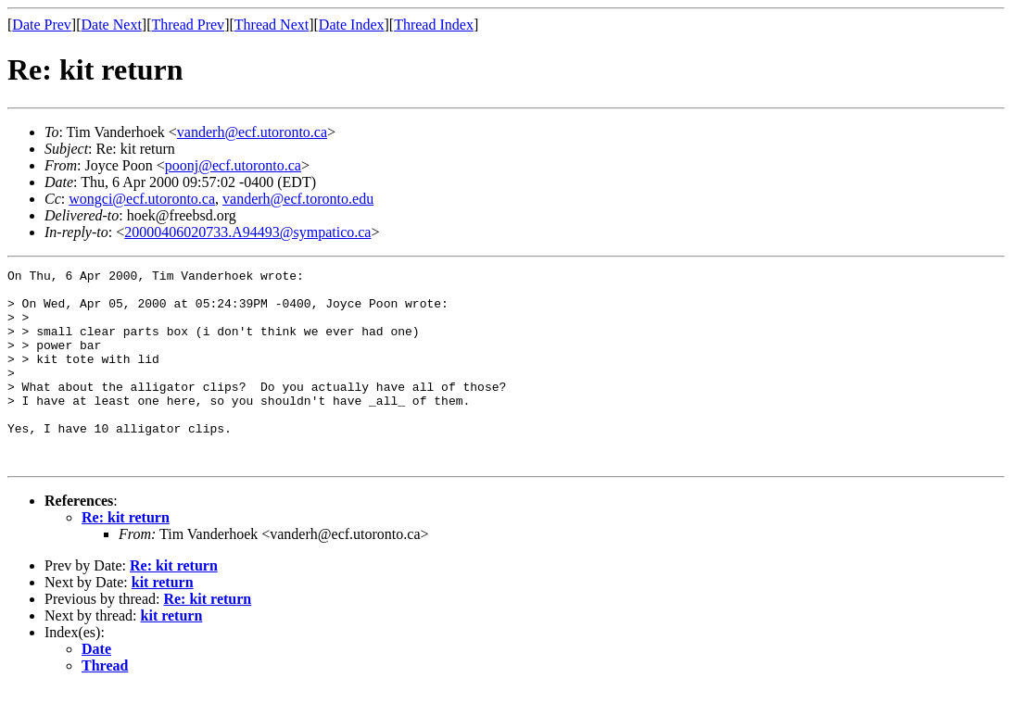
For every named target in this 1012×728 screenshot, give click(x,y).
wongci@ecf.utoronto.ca (142, 199)
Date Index (352, 24)
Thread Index (434, 24)
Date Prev (41, 24)
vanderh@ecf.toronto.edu (297, 199)
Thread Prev (187, 24)
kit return (163, 621)
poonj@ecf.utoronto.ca (233, 165)
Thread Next (271, 24)
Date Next (112, 24)
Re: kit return (126, 556)
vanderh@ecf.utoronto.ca (252, 132)
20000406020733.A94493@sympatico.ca (247, 232)
